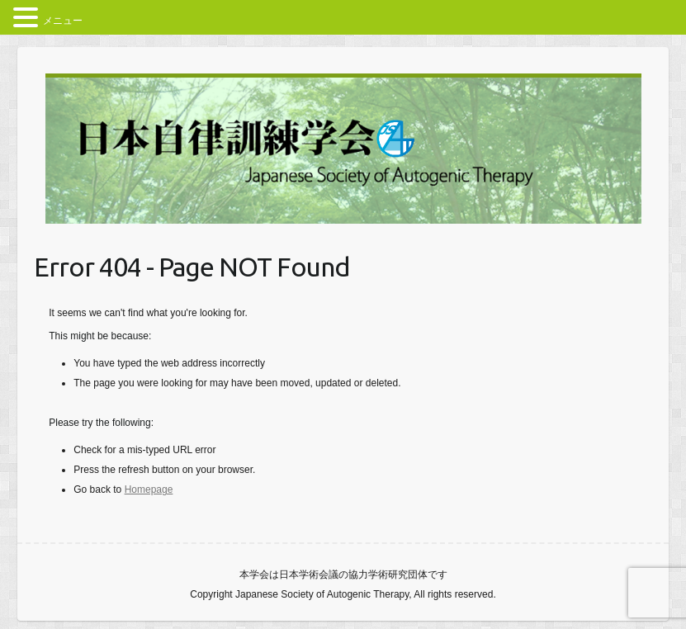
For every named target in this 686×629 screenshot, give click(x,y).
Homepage (149, 489)
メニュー (63, 20)
